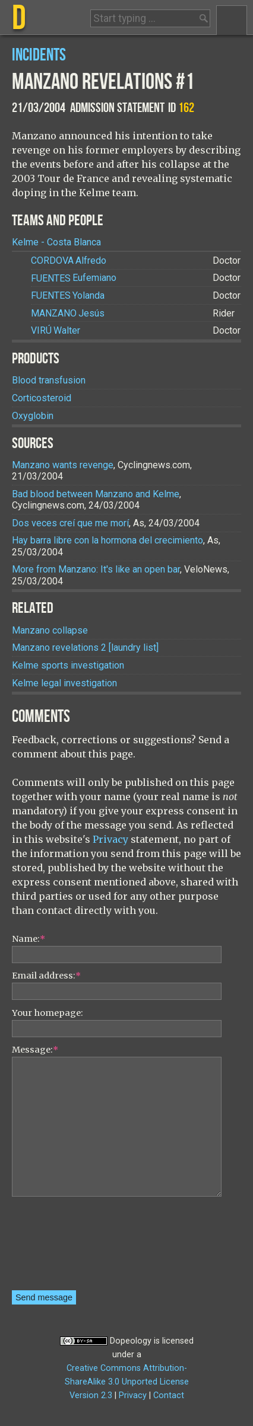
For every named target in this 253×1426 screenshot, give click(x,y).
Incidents (39, 55)
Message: (35, 1049)
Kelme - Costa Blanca (56, 242)
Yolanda (68, 295)
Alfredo (68, 260)
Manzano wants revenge (62, 465)
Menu (231, 20)
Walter (55, 330)
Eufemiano (73, 278)
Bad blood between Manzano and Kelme (95, 494)
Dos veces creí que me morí (70, 523)
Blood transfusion (49, 380)
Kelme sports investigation (68, 665)
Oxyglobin (32, 415)
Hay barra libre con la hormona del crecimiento (107, 540)
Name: (28, 938)
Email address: (46, 975)
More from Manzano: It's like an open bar (96, 569)
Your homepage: (47, 1013)
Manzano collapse (50, 630)
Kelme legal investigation (64, 683)
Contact (168, 1395)
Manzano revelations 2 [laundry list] (85, 647)
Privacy (110, 839)
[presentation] (60, 1247)
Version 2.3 (90, 1395)
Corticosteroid (41, 398)
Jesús (68, 313)
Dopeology (130, 1341)
